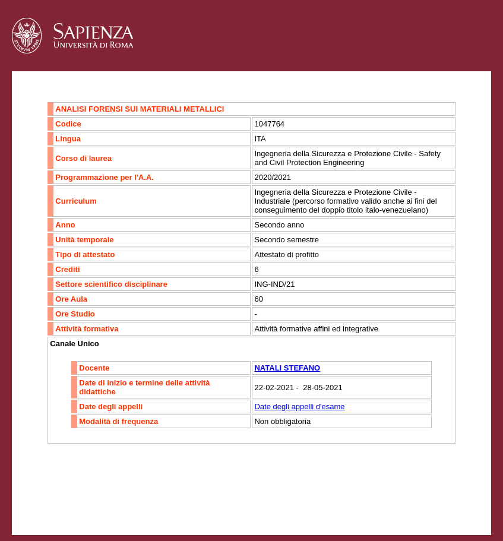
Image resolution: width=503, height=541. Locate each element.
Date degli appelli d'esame (299, 406)
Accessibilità (86, 502)
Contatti (43, 502)
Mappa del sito (141, 502)
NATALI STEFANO (287, 367)
